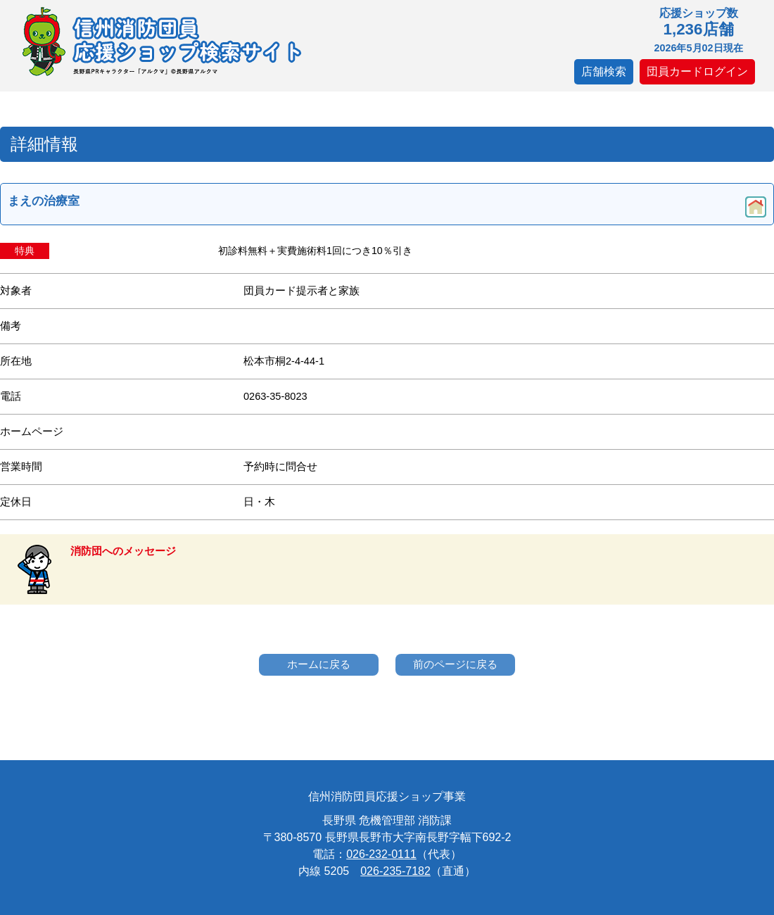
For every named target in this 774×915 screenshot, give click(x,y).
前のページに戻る (455, 664)
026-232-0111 (381, 854)
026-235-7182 (395, 871)
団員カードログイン (697, 71)
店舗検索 (603, 71)
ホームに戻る (318, 664)
